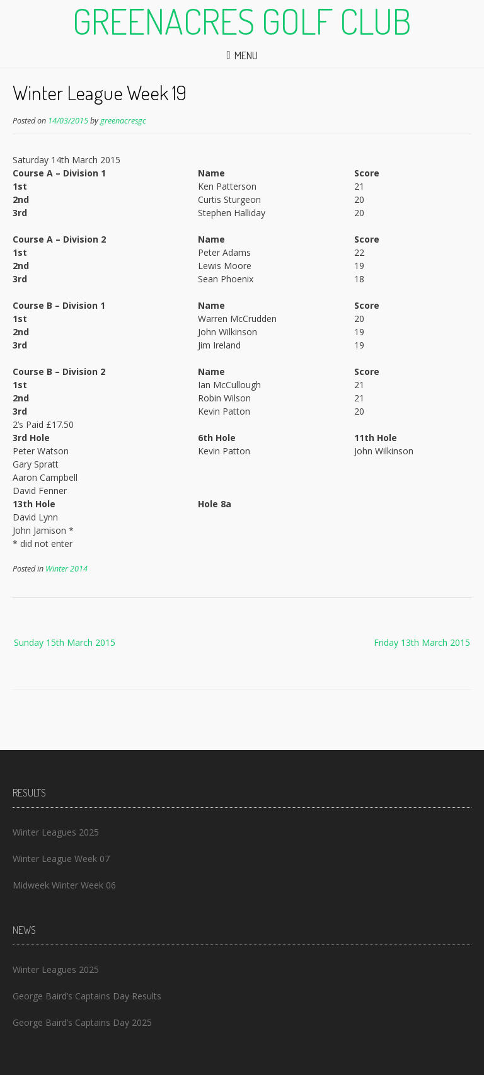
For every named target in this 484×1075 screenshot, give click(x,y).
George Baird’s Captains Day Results (87, 996)
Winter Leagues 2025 (56, 832)
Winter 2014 (66, 568)
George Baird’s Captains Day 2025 (82, 1022)
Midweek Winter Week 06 (64, 885)
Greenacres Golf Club (242, 20)
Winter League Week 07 (61, 859)
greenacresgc (123, 120)
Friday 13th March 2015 (422, 642)
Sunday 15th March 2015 (64, 642)
